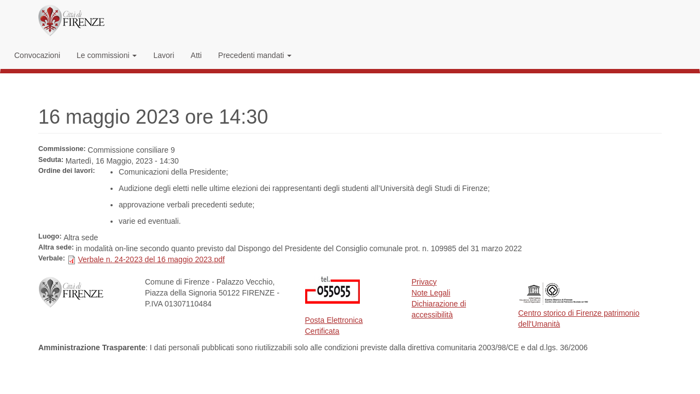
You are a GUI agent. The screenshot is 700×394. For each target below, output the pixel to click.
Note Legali (431, 292)
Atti (196, 55)
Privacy (424, 281)
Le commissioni (107, 55)
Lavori (163, 55)
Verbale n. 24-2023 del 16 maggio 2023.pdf (151, 259)
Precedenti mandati (255, 55)
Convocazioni (37, 55)
